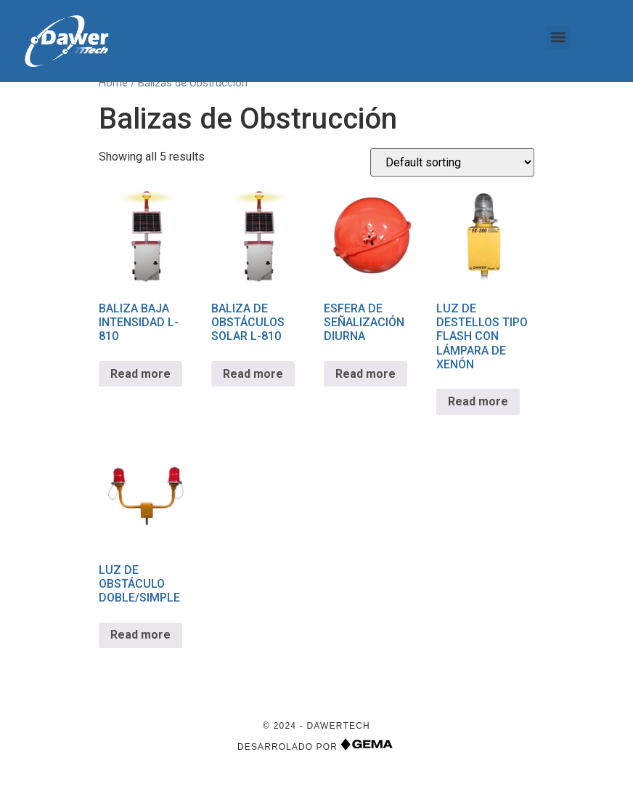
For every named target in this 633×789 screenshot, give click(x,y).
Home (113, 90)
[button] (559, 37)
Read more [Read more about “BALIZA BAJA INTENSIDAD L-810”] (140, 380)
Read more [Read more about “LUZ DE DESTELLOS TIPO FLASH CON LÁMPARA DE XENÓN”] (478, 409)
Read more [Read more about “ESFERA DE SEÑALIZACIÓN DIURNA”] (365, 380)
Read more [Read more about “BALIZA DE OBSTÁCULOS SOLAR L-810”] (253, 380)
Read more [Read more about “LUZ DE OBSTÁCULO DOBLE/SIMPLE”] (140, 642)
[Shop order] (452, 169)
